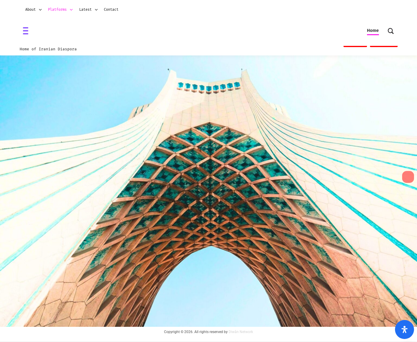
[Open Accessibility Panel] (404, 329)
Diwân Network (241, 332)
